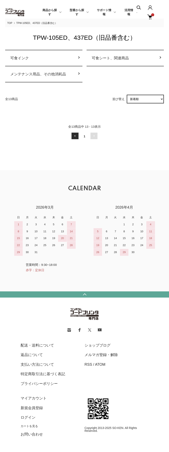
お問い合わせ (32, 434)
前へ (75, 136)
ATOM (100, 364)
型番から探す (77, 12)
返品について (32, 355)
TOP (9, 23)
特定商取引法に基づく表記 (43, 374)
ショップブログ (97, 345)
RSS (88, 364)
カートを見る (29, 426)
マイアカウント (34, 398)
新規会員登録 (32, 408)
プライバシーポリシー (39, 384)
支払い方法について (37, 364)
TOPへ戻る (84, 294)
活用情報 (128, 12)
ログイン (28, 417)
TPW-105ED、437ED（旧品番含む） (37, 23)
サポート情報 (104, 12)
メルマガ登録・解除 (101, 355)
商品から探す (49, 12)
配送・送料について (37, 345)
